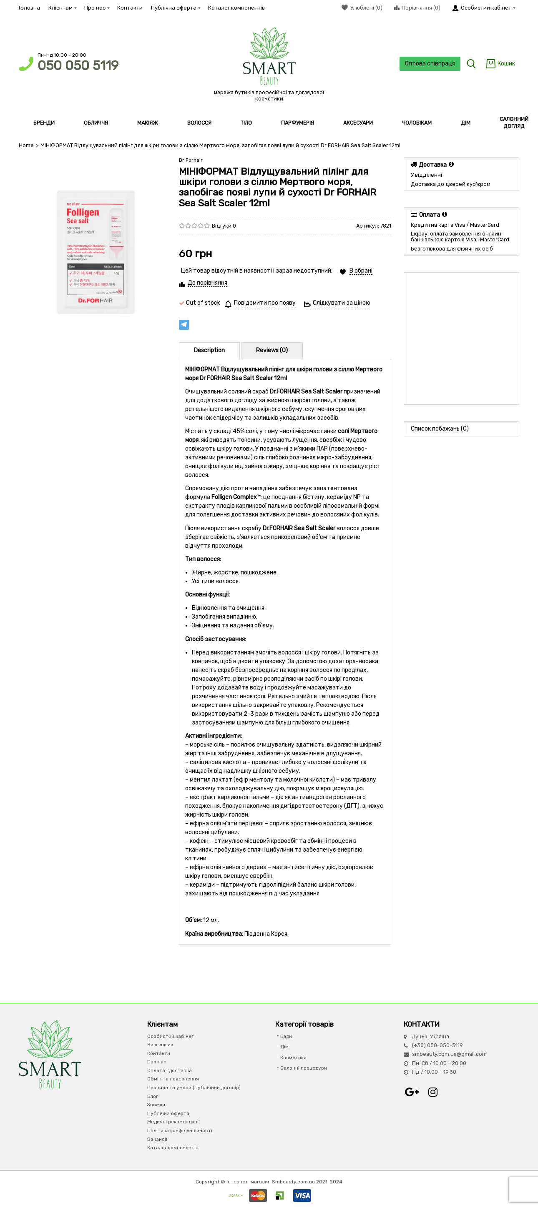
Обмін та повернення (173, 1079)
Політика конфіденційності (179, 1130)
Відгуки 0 (224, 226)
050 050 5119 (78, 65)
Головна (29, 8)
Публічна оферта (175, 8)
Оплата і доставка (169, 1070)
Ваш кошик (160, 1045)
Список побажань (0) (440, 428)
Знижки (156, 1105)
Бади (286, 1036)
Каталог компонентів (236, 8)
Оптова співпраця (430, 63)
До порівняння (207, 282)
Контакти (130, 8)
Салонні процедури (303, 1068)
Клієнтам (62, 8)
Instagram (433, 1092)
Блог (152, 1096)
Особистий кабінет (170, 1036)
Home (26, 145)
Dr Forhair (191, 160)
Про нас (96, 8)
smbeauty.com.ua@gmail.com (449, 1054)
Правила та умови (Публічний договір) (194, 1087)
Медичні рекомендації (173, 1122)
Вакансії (157, 1139)
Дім (284, 1047)
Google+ (412, 1092)
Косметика (293, 1057)
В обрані (360, 270)
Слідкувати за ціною (341, 302)
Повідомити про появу (265, 302)
